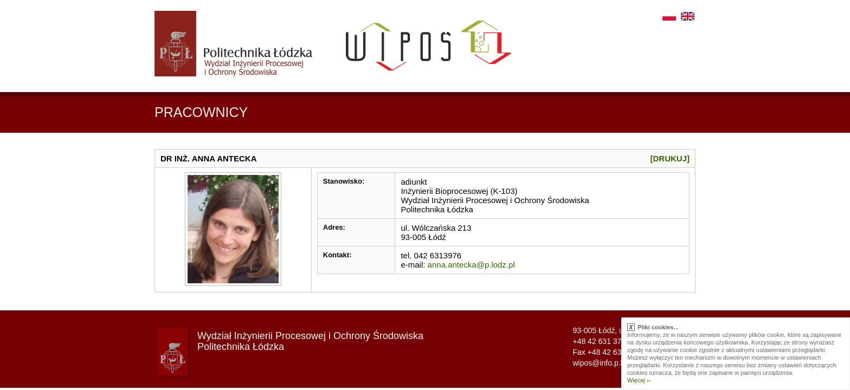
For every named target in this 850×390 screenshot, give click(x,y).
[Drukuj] (670, 158)
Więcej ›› (639, 380)
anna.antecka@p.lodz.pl (471, 264)
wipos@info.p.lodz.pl (607, 363)
